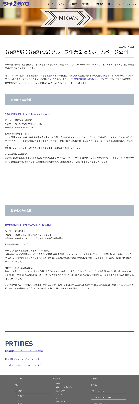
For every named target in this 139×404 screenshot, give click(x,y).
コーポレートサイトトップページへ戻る (23, 365)
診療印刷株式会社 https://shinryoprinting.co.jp (27, 113)
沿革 (19, 399)
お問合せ (94, 385)
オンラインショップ (128, 4)
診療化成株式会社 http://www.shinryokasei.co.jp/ (28, 224)
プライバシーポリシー (99, 391)
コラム (61, 4)
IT (56, 398)
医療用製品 (60, 383)
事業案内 (86, 4)
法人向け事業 (60, 391)
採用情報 (99, 4)
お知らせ (49, 4)
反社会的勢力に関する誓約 (101, 397)
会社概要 (73, 4)
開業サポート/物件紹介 (64, 387)
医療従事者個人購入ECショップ (88, 79)
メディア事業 (60, 401)
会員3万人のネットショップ (60, 79)
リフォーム (60, 394)
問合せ (111, 4)
